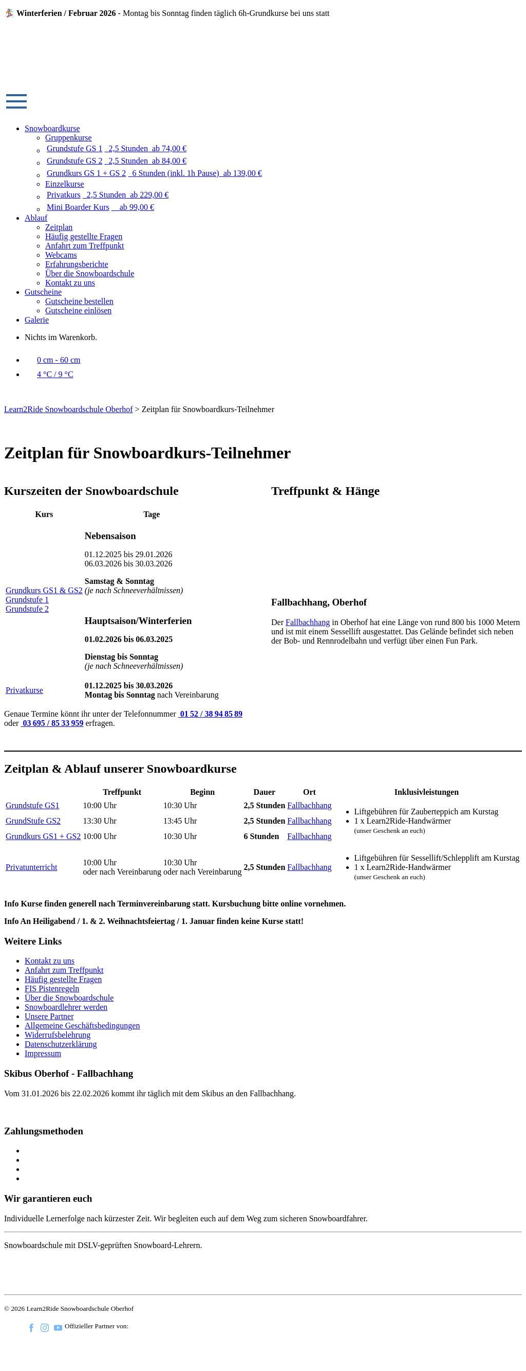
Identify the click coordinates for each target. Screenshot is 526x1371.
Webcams (61, 255)
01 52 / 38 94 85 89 (210, 713)
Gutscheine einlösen (78, 310)
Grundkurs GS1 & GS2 (44, 590)
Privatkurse (24, 690)
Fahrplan (34, 1111)
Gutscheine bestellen (79, 301)
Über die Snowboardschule (89, 273)
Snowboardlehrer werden (66, 1007)
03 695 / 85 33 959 (52, 723)
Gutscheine (43, 292)
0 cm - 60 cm (52, 359)
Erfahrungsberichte (76, 264)
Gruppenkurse (68, 137)
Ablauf (36, 217)
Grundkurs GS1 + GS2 (43, 836)
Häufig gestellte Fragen (83, 236)
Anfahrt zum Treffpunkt (84, 245)
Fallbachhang (308, 622)
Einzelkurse (64, 184)
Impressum (43, 1053)
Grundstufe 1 (27, 599)
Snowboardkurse (52, 128)
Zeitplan (58, 227)
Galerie (37, 319)
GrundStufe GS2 (33, 820)
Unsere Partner (49, 1016)
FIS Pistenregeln (52, 988)
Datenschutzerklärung (61, 1044)
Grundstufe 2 (27, 608)
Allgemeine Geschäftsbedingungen (82, 1025)
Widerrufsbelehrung (57, 1034)
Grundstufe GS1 (32, 805)
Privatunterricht (31, 867)
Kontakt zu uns (70, 282)
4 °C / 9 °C (49, 374)
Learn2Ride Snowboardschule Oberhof (68, 409)
